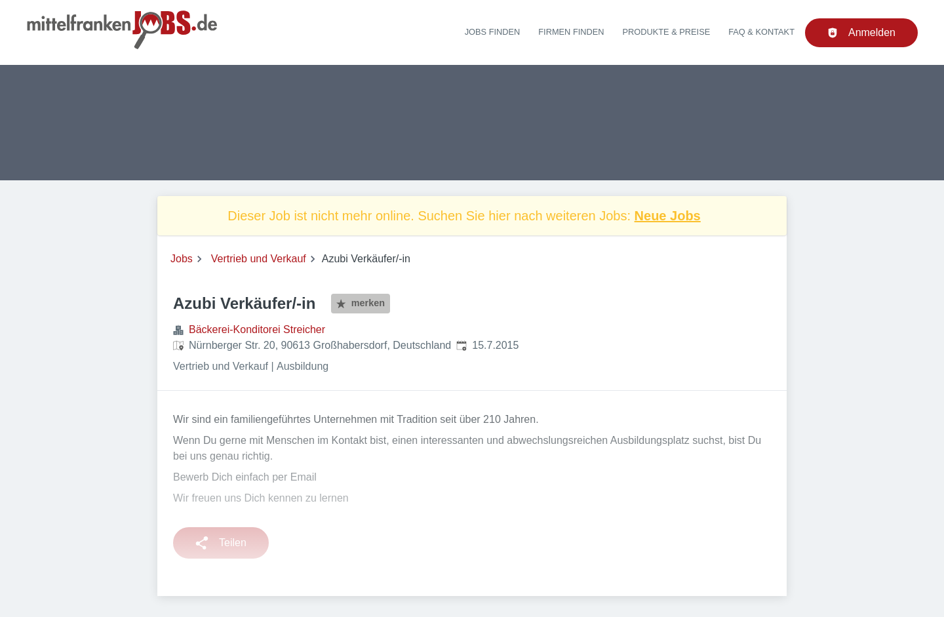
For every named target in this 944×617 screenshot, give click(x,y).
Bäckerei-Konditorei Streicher (257, 329)
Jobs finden (493, 32)
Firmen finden (571, 32)
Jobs (181, 258)
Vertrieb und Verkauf (258, 258)
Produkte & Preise (667, 32)
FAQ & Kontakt (761, 32)
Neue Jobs (668, 216)
